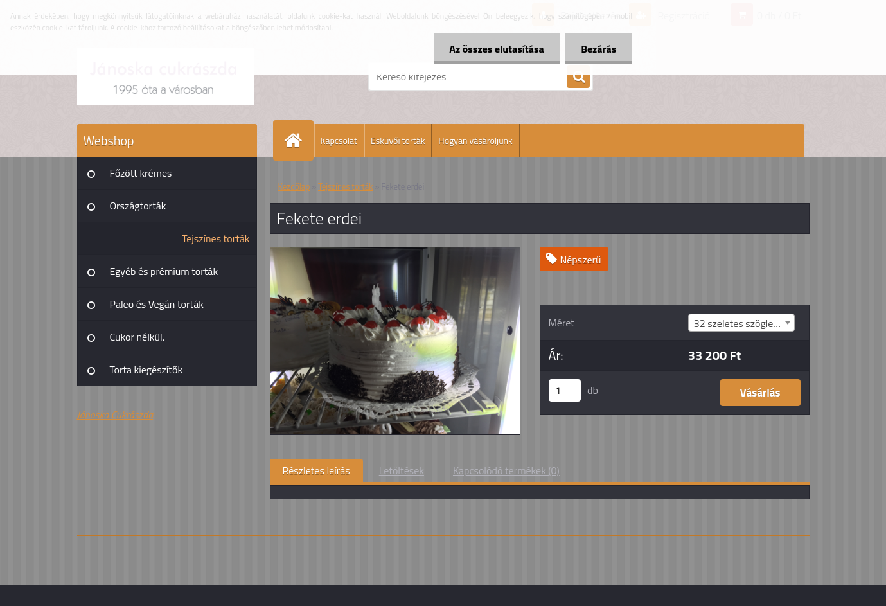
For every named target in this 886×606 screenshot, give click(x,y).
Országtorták (138, 205)
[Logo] (165, 76)
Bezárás (598, 49)
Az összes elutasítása (496, 49)
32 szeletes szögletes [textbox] (740, 323)
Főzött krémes (141, 173)
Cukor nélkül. (137, 336)
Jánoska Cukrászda (115, 414)
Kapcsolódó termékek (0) (506, 470)
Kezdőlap (294, 186)
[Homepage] (299, 140)
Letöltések (401, 470)
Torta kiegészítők (146, 369)
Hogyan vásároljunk (475, 140)
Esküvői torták (398, 140)
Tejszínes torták (215, 238)
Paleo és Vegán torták (157, 304)
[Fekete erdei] (395, 252)
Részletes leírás (316, 470)
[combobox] (741, 323)
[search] (578, 77)
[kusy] (565, 390)
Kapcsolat (339, 140)
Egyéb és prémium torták (164, 271)
